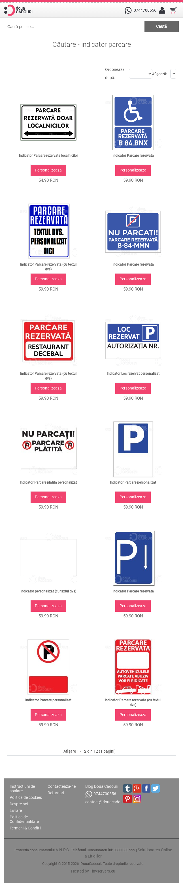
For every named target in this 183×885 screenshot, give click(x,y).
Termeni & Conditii (25, 828)
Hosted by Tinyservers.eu (93, 871)
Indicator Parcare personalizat (133, 482)
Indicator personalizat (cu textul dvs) (48, 591)
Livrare (16, 810)
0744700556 (100, 794)
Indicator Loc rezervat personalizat (133, 374)
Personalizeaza (48, 170)
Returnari (56, 793)
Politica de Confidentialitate (24, 819)
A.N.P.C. (63, 850)
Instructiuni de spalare (22, 788)
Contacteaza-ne (62, 786)
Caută (161, 26)
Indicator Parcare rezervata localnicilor (48, 156)
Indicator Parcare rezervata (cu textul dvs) (48, 266)
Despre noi (19, 804)
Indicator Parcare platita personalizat (48, 482)
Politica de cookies (26, 797)
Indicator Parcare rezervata (133, 156)
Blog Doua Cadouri (101, 786)
